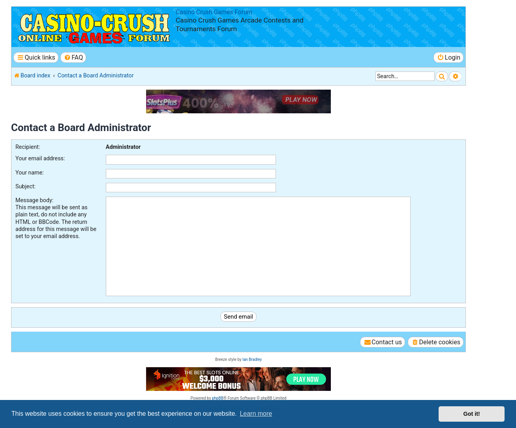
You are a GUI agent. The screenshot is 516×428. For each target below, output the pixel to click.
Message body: (34, 200)
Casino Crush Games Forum (214, 12)
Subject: (25, 186)
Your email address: (40, 158)
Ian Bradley (252, 359)
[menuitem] (73, 57)
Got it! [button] (471, 414)
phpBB (217, 398)
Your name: (29, 172)
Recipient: (27, 147)
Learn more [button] (256, 413)
